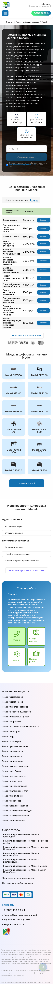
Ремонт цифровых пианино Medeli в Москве (24, 831)
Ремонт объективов (12, 754)
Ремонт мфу (8, 719)
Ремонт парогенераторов (14, 695)
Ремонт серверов (11, 715)
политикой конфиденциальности (22, 165)
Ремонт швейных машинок (14, 774)
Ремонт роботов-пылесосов (16, 699)
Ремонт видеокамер (12, 739)
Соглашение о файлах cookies (17, 846)
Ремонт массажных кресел (15, 703)
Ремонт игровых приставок (15, 742)
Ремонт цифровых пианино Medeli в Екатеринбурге (20, 825)
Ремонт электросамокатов (15, 782)
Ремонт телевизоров (12, 731)
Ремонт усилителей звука (14, 727)
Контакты (8, 868)
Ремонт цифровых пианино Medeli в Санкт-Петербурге (24, 836)
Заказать (44, 220)
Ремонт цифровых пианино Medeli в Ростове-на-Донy (25, 806)
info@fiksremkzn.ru (13, 887)
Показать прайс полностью (26, 327)
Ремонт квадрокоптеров (14, 758)
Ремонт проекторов (12, 735)
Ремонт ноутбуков (11, 746)
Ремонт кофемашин (11, 707)
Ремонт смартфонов (12, 687)
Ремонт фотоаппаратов (13, 750)
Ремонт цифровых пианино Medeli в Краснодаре (20, 800)
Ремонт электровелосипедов (16, 778)
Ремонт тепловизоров (13, 786)
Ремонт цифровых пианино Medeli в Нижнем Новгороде (25, 813)
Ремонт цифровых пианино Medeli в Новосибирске (20, 819)
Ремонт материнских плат (14, 762)
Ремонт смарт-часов (12, 691)
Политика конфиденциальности (17, 843)
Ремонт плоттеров (11, 723)
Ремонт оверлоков (11, 770)
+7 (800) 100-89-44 (40, 13)
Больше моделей (26, 473)
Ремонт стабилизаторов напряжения (20, 711)
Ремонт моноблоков (12, 766)
